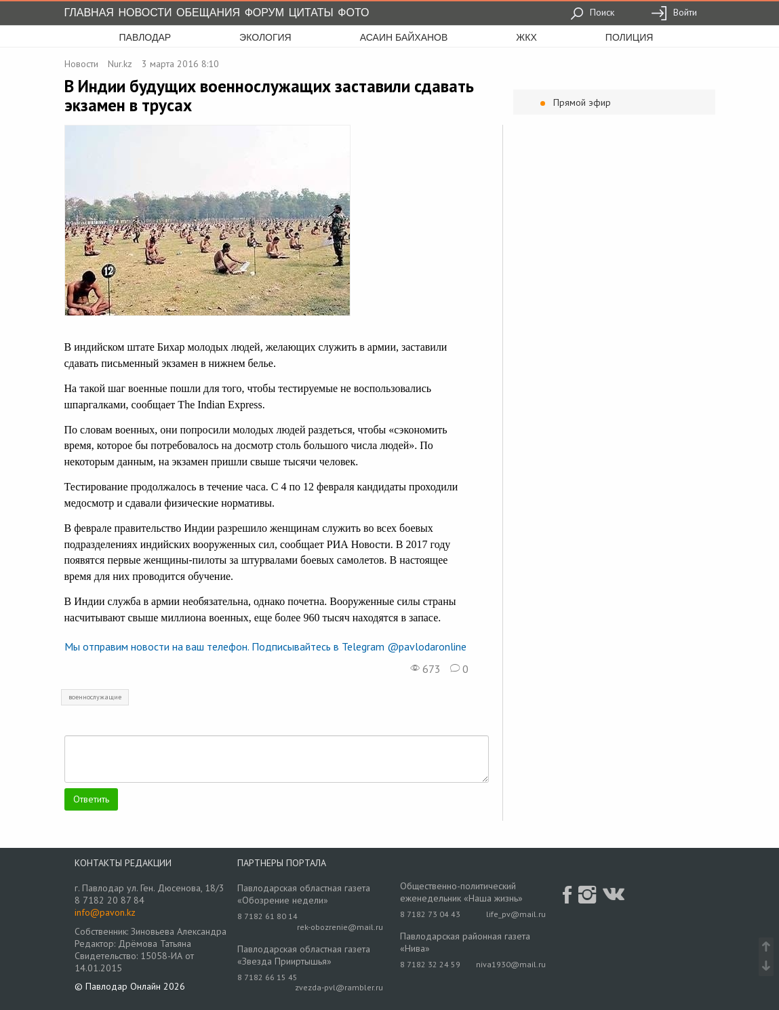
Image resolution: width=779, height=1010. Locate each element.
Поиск (592, 12)
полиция (629, 37)
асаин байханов (404, 37)
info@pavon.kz (105, 912)
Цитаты (311, 12)
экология (265, 37)
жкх (526, 37)
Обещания (208, 12)
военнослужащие (94, 697)
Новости (145, 12)
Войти (674, 12)
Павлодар (145, 37)
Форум (264, 12)
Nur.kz (120, 64)
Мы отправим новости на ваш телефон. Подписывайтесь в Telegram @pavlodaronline (265, 646)
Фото (353, 12)
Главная (89, 12)
